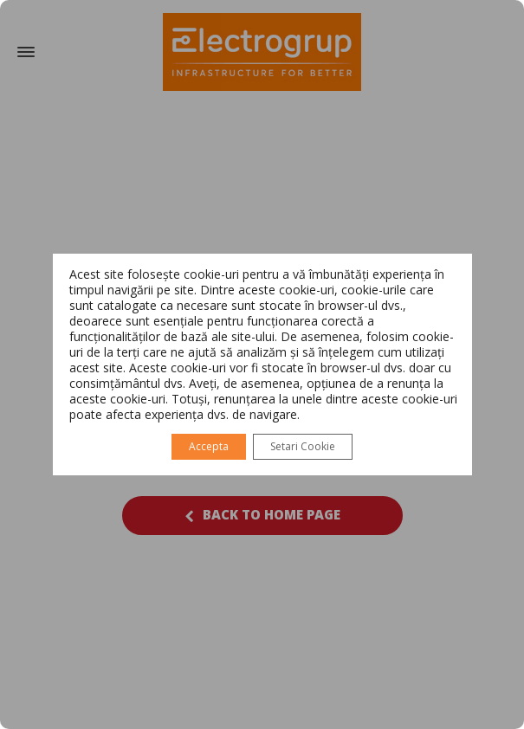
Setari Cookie (302, 446)
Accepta (209, 446)
